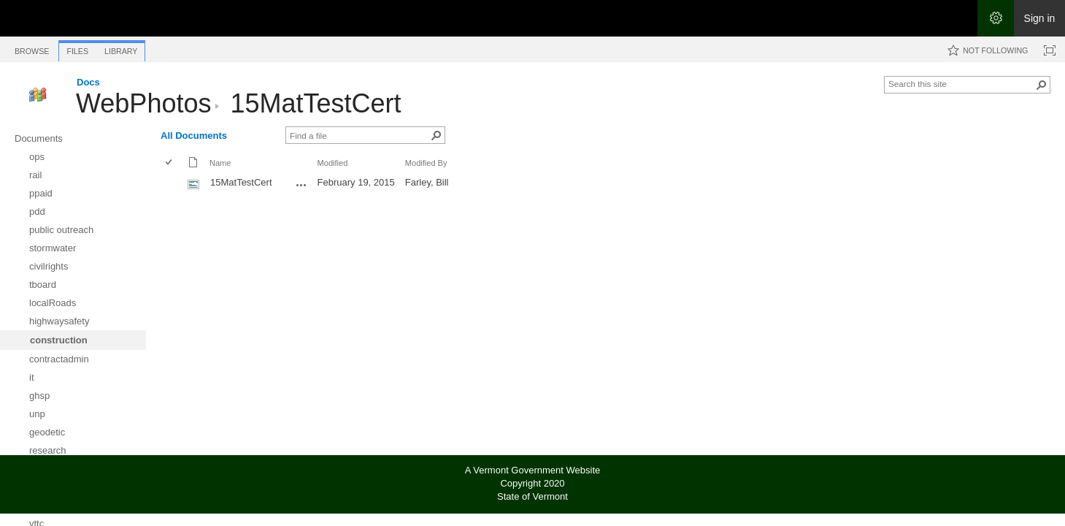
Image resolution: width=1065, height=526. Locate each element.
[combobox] (961, 83)
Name (220, 163)
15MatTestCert (315, 103)
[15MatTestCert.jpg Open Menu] (301, 185)
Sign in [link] (1040, 18)
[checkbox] (170, 163)
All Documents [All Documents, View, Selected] (194, 135)
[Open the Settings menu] (995, 18)
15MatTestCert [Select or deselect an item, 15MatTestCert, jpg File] (241, 182)
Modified (333, 163)
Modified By (426, 163)
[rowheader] (172, 184)
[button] (1042, 85)
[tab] (32, 49)
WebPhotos (143, 103)
